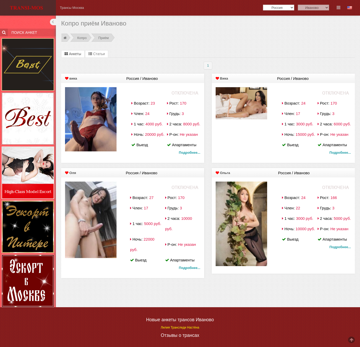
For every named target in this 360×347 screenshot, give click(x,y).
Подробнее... (189, 153)
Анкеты (73, 54)
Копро (82, 38)
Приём (103, 38)
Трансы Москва (72, 8)
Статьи (96, 54)
